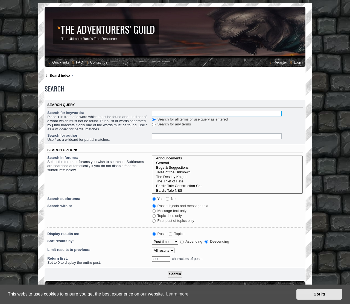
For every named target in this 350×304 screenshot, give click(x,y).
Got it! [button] (319, 294)
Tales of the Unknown (227, 172)
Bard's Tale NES (227, 190)
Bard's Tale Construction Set (227, 186)
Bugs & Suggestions (227, 167)
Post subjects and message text (180, 206)
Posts (159, 234)
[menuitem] (77, 62)
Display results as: (63, 234)
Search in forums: (62, 158)
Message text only (169, 211)
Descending (217, 241)
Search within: (59, 206)
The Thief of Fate (227, 181)
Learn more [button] (177, 294)
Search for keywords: (65, 113)
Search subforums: (63, 199)
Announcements (227, 158)
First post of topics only (173, 221)
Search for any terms (171, 124)
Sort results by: (60, 241)
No (171, 199)
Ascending (191, 241)
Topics (176, 234)
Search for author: (62, 135)
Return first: (57, 258)
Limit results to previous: (69, 250)
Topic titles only (167, 216)
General (227, 163)
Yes (157, 199)
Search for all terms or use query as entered (190, 119)
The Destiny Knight (227, 177)
